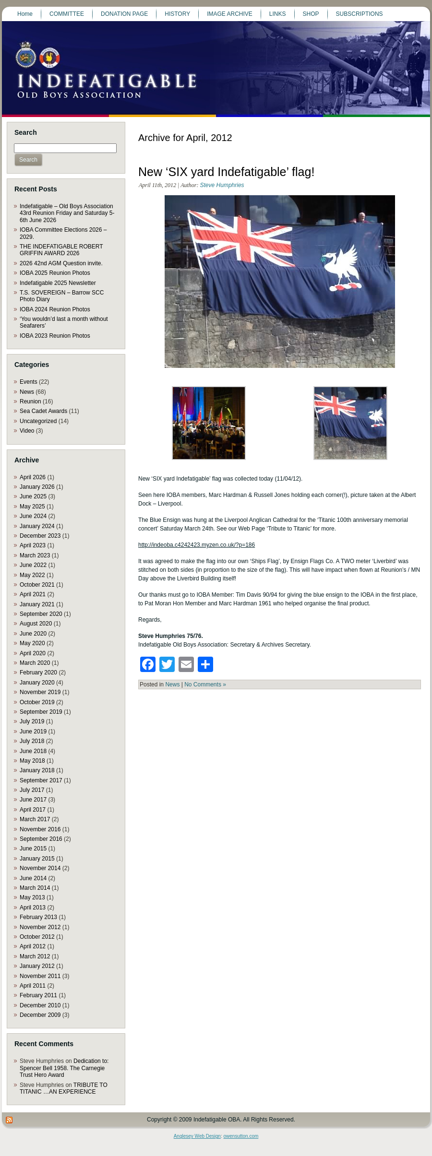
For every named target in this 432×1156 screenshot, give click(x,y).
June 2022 (33, 565)
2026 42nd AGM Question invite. (61, 263)
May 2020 (32, 643)
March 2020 (35, 663)
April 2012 (33, 946)
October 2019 (37, 702)
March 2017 (35, 819)
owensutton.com (240, 1136)
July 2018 (32, 741)
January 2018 (37, 770)
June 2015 (33, 848)
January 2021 (37, 604)
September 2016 (41, 839)
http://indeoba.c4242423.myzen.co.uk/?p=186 (196, 545)
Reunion (30, 401)
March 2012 (35, 956)
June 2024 (33, 516)
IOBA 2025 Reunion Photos (55, 273)
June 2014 (33, 878)
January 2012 (37, 966)
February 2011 (38, 995)
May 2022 (32, 575)
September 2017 (41, 780)
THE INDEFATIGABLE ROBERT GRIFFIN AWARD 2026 (61, 250)
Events (28, 381)
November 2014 (40, 868)
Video (27, 430)
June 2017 (33, 799)
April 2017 (33, 809)
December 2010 (40, 1005)
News (27, 392)
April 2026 (33, 477)
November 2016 (40, 829)
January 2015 (37, 858)
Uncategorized (38, 421)
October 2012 (37, 936)
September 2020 (41, 614)
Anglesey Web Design (197, 1136)
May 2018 (32, 760)
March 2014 (35, 888)
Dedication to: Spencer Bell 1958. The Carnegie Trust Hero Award (64, 1068)
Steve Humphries (222, 185)
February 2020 (38, 672)
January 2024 (37, 526)
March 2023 (35, 555)
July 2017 (32, 790)
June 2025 (33, 496)
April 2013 (33, 907)
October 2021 (37, 584)
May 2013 (32, 897)
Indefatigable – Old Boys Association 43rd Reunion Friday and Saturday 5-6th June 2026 (67, 213)
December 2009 (40, 1015)
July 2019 (32, 721)
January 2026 (37, 487)
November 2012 (40, 927)
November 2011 (40, 976)
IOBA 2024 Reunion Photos (55, 309)
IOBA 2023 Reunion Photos (55, 335)
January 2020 (37, 682)
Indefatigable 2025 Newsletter (58, 283)
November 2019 (40, 692)
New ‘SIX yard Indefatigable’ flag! (226, 171)
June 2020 (33, 633)
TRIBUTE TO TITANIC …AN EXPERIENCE (64, 1088)
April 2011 (33, 985)
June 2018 (33, 751)
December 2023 (40, 535)
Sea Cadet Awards (43, 411)
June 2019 (33, 731)
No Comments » (205, 684)
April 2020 (33, 653)
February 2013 (38, 917)
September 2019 (41, 711)
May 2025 (32, 506)
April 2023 (33, 545)
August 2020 (36, 623)
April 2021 (33, 594)
